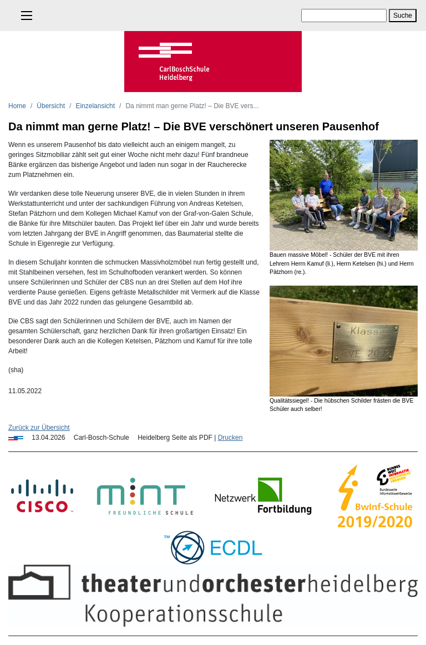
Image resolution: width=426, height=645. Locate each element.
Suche (402, 15)
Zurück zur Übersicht (39, 427)
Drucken (230, 437)
